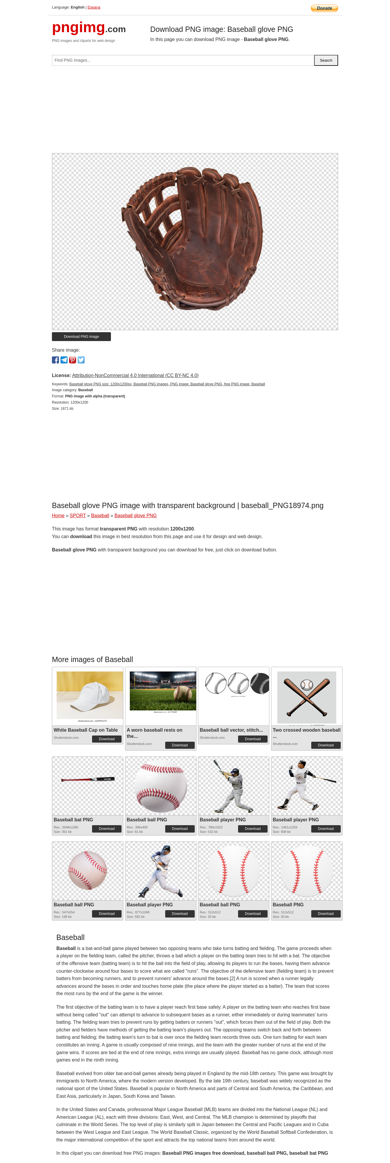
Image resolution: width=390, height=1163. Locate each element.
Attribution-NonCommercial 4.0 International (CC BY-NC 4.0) (135, 375)
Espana (94, 7)
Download (106, 739)
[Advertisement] (195, 112)
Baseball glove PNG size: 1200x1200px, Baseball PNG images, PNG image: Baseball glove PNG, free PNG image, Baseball (167, 384)
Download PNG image (81, 337)
